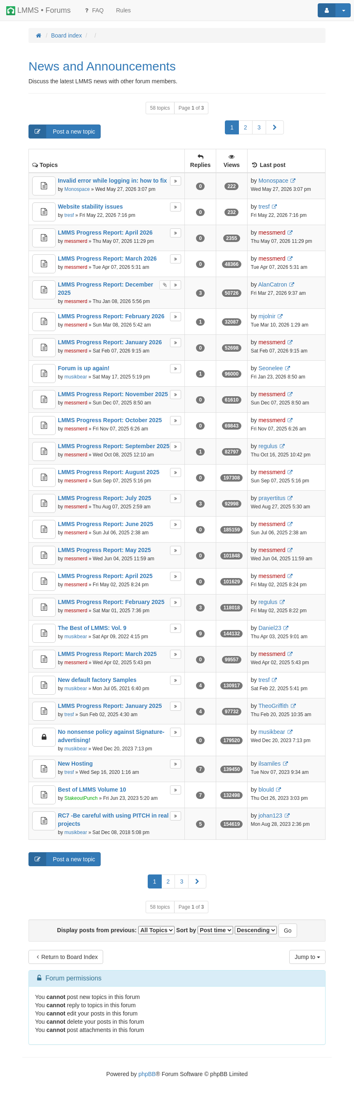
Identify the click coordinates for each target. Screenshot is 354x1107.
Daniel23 (269, 628)
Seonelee (270, 368)
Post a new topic (62, 131)
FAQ (93, 10)
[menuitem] (123, 10)
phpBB (147, 1074)
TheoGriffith (273, 706)
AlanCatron (272, 284)
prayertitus (271, 498)
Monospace (77, 189)
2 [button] (245, 127)
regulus (267, 446)
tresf (69, 215)
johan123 (270, 815)
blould (266, 789)
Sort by (204, 930)
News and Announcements (102, 66)
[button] (275, 127)
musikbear (75, 377)
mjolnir (266, 316)
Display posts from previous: (116, 930)
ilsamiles (269, 763)
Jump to (307, 957)
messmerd (75, 241)
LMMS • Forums (38, 10)
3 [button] (259, 127)
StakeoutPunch (81, 798)
